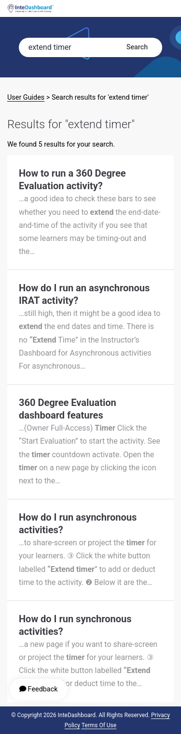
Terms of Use (99, 725)
